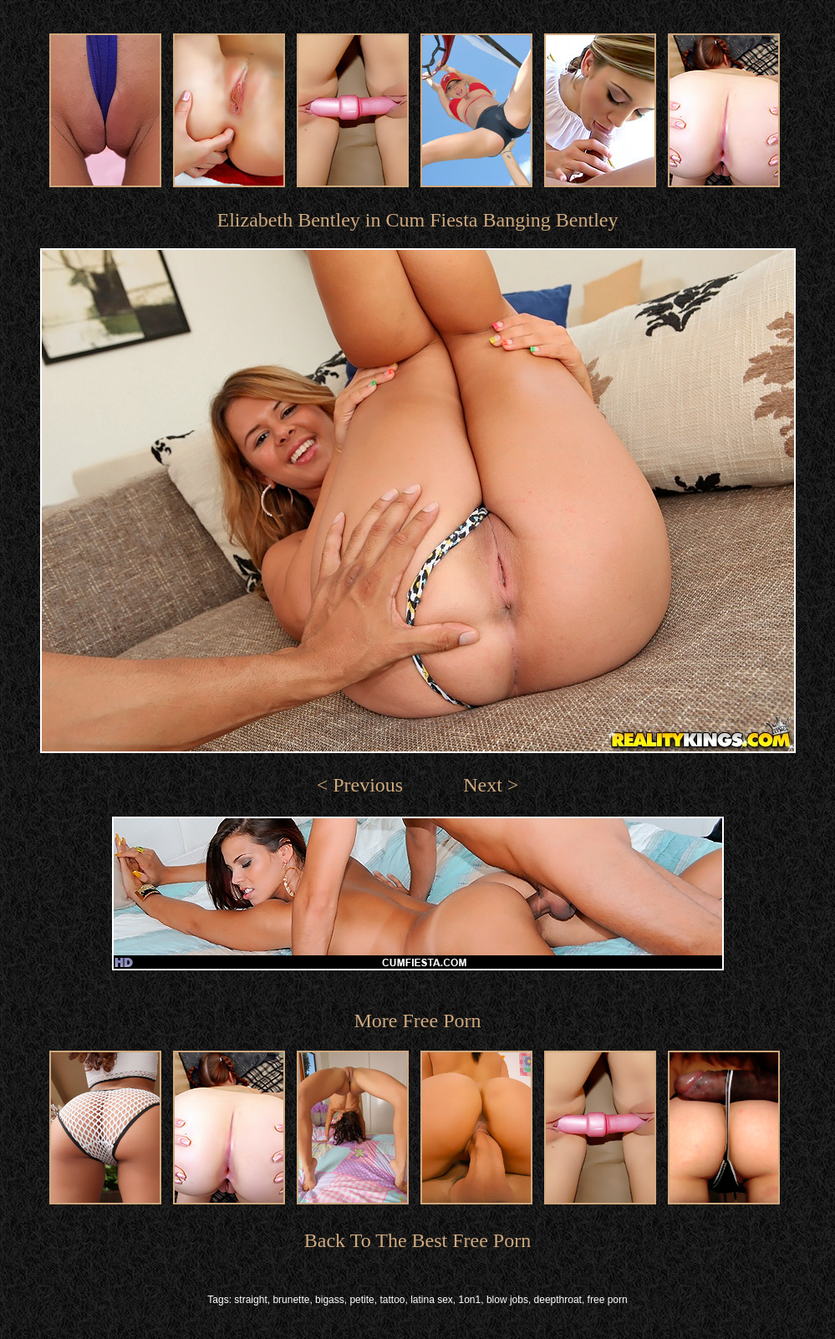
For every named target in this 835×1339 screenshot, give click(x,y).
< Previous (360, 785)
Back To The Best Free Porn (417, 1240)
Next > (490, 785)
